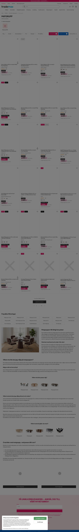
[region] (25, 523)
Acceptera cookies (40, 518)
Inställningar (40, 522)
